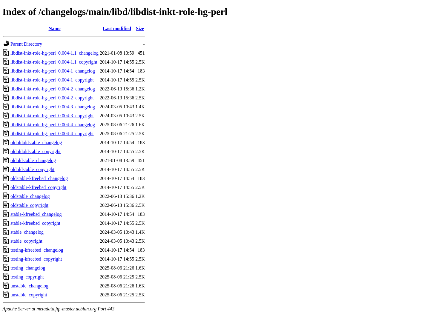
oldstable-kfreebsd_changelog (39, 178)
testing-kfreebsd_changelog (36, 250)
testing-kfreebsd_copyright (36, 258)
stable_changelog (27, 232)
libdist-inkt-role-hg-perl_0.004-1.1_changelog (54, 53)
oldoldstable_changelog (33, 160)
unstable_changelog (29, 285)
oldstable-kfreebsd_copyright (38, 187)
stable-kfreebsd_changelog (36, 214)
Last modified (117, 28)
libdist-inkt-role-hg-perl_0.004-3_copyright (52, 115)
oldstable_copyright (29, 205)
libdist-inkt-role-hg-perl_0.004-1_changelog (52, 70)
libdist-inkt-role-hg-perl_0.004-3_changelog (52, 106)
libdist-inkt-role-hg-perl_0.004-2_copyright (52, 97)
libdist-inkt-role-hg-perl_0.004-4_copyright (52, 133)
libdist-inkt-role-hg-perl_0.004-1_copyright (52, 79)
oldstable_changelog (30, 196)
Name (55, 28)
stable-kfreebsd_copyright (35, 223)
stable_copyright (26, 241)
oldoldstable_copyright (32, 169)
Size (140, 28)
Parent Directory (26, 44)
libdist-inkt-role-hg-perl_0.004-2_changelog (52, 88)
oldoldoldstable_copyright (35, 151)
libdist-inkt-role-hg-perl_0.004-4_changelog (52, 124)
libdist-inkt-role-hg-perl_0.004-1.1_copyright (53, 61)
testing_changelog (27, 267)
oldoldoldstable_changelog (36, 142)
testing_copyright (27, 276)
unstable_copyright (28, 294)
